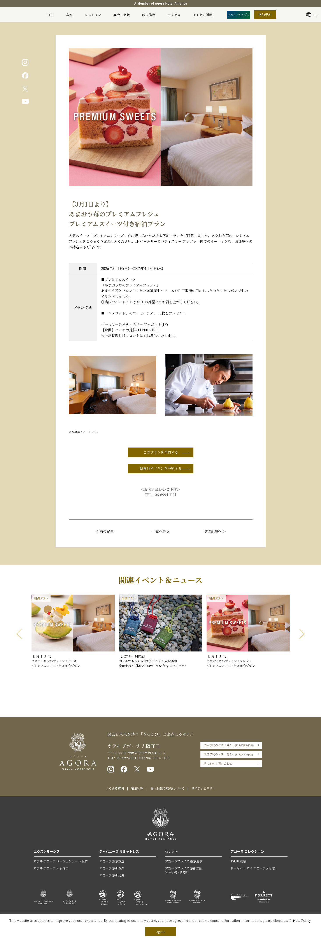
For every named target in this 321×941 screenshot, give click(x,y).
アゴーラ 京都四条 (112, 868)
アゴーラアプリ (238, 14)
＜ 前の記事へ (106, 531)
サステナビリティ (203, 788)
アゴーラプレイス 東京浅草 (183, 861)
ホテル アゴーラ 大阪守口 (51, 868)
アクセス (174, 14)
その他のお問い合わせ (218, 763)
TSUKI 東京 (238, 861)
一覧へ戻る (160, 531)
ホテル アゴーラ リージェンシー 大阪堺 (61, 861)
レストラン (93, 14)
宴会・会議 (121, 14)
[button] (21, 634)
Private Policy (300, 920)
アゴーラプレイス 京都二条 (193, 870)
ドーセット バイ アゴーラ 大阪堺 (253, 868)
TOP (50, 14)
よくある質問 (202, 14)
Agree (160, 931)
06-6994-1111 (165, 494)
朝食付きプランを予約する (161, 468)
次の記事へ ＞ (215, 531)
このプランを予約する (160, 452)
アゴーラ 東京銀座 (112, 861)
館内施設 (148, 14)
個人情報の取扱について (167, 788)
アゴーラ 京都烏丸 (112, 875)
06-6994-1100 (158, 758)
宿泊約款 (137, 788)
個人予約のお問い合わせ (229, 745)
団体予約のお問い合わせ (229, 754)
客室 (69, 14)
